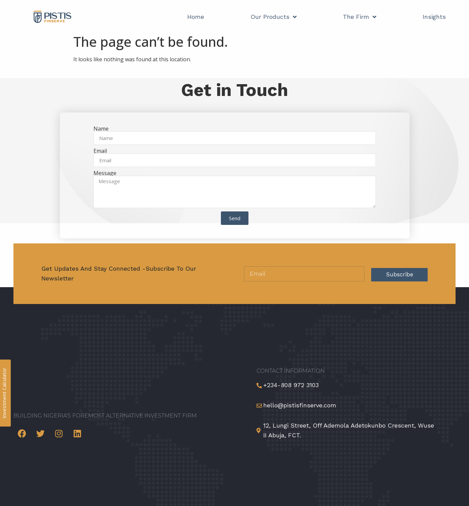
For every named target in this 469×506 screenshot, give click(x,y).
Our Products (273, 16)
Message (104, 173)
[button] (456, 488)
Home (195, 16)
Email (100, 151)
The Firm (359, 16)
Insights (434, 16)
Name (101, 128)
